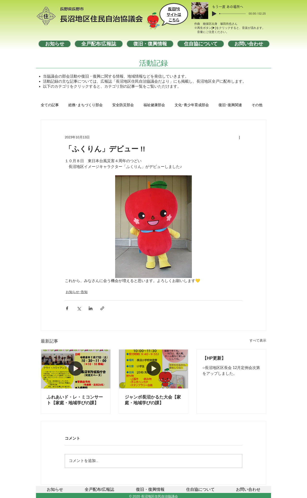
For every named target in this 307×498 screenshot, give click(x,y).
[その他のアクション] (239, 137)
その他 (257, 105)
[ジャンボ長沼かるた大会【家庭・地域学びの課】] (153, 369)
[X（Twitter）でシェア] (79, 308)
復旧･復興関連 (230, 105)
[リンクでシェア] (102, 308)
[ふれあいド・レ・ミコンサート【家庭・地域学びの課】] (75, 369)
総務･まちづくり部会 (85, 105)
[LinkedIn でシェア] (90, 308)
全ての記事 (50, 105)
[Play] (214, 13)
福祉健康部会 (154, 105)
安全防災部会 (123, 105)
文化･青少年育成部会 (192, 105)
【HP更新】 (214, 358)
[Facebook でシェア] (67, 308)
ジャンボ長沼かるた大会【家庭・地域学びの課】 (153, 400)
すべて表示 (257, 340)
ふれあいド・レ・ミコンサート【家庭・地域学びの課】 (75, 400)
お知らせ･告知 (77, 292)
